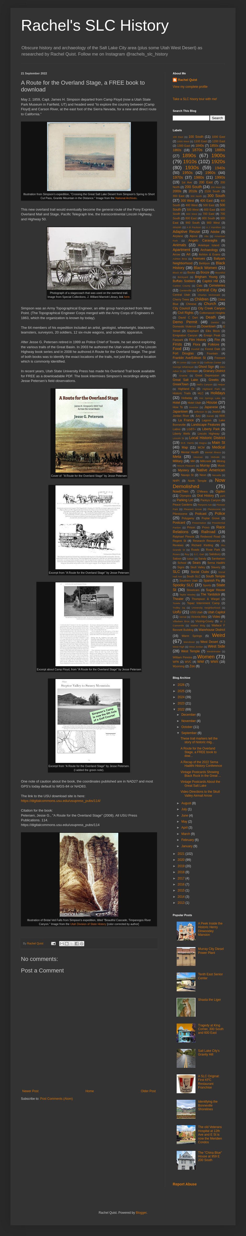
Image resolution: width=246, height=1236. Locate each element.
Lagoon (206, 420)
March (186, 834)
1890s (189, 155)
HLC (201, 393)
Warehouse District (212, 630)
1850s (214, 145)
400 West (192, 205)
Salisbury (215, 554)
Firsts (177, 344)
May (184, 821)
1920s (218, 161)
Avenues (199, 258)
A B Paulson (194, 227)
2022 (182, 709)
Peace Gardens (182, 504)
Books (191, 272)
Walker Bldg (198, 625)
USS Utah (196, 612)
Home (90, 1091)
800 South (208, 218)
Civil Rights (186, 313)
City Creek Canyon (211, 308)
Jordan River (181, 415)
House (211, 402)
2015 (182, 890)
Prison (191, 527)
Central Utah (181, 294)
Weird (218, 635)
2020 (182, 860)
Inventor (193, 407)
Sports (207, 585)
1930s (192, 167)
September (189, 733)
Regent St (179, 540)
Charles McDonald (209, 294)
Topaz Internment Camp (203, 603)
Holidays (218, 393)
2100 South (212, 191)
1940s (220, 168)
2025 (182, 691)
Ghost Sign (206, 367)
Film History (197, 340)
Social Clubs (200, 572)
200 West (216, 187)
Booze (204, 272)
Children (201, 299)
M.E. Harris (187, 442)
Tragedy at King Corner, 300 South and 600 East (210, 1029)
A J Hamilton (213, 227)
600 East (209, 209)
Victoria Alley (199, 616)
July (184, 809)
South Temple (215, 576)
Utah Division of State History (88, 924)
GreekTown (181, 384)
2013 (182, 903)
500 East (208, 205)
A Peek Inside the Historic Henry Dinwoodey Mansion (210, 929)
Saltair (190, 558)
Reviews (178, 545)
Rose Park (213, 549)
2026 (182, 685)
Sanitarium (218, 558)
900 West (213, 222)
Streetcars (193, 590)
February (188, 840)
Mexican (198, 457)
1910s (190, 161)
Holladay (186, 398)
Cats (199, 285)
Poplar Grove (211, 518)
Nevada (216, 475)
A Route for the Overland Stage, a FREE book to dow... (199, 752)
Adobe (215, 232)
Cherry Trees (181, 299)
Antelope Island (208, 245)
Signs (180, 567)
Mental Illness (213, 452)
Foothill (195, 349)
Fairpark (178, 339)
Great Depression (207, 375)
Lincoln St (178, 438)
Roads (195, 549)
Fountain (212, 353)
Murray (205, 465)
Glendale (192, 371)
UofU (177, 612)
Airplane (178, 236)
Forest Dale (212, 349)
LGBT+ (191, 429)
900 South (192, 222)
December (189, 715)
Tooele (176, 603)
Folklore (213, 344)
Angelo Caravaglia (202, 240)
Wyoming (178, 666)
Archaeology (209, 250)
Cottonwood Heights (212, 312)
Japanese (211, 407)
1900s (218, 155)
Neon (202, 475)
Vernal (182, 616)
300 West (187, 201)
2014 (182, 897)
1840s (199, 145)
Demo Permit (185, 322)
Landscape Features (205, 424)
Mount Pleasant (186, 465)
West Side (216, 646)
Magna (202, 442)
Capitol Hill (210, 281)
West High (178, 646)
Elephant (193, 330)
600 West (191, 213)
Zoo (192, 666)
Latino (176, 429)
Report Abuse (185, 1184)
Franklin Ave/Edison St (189, 358)
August (186, 803)
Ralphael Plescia (183, 536)
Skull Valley (197, 567)
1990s (220, 177)
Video (216, 617)
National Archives (126, 198)
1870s (197, 150)
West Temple (190, 651)
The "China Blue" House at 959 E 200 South (210, 1156)
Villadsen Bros (181, 621)
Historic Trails (182, 393)
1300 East (183, 145)
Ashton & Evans (209, 254)
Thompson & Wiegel (206, 598)
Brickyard (183, 277)
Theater (178, 599)
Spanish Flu (211, 580)
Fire (217, 340)
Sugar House (215, 590)
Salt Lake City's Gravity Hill (209, 1052)
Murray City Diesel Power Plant (211, 950)
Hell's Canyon (205, 384)
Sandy (202, 558)
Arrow (176, 254)
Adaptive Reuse (186, 231)
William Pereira (182, 657)
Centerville (185, 290)
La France (186, 420)
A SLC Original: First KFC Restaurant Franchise (209, 1081)
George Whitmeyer (183, 366)
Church (210, 304)
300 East (178, 196)
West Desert (209, 642)
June (185, 815)
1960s (210, 173)
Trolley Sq (179, 607)
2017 (182, 878)
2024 (182, 697)
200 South (193, 187)
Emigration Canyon (185, 335)
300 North (196, 196)
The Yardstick (210, 594)
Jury (197, 415)
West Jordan (196, 646)
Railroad (208, 532)
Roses (176, 554)
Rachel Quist (187, 80)
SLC (176, 572)
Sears (196, 563)
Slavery (215, 567)
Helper (221, 384)
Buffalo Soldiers (184, 281)
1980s (199, 177)
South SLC (194, 576)
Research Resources (206, 540)
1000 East (218, 136)
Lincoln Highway (209, 433)
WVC (188, 661)
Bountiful (220, 272)
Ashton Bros (180, 258)
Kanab (210, 415)
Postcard (179, 522)
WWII (214, 662)
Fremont (220, 357)
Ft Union (181, 362)
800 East (191, 218)
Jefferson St (201, 411)
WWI (200, 662)
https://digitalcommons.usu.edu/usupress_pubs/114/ (60, 801)
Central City (207, 290)
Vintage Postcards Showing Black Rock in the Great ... (201, 774)
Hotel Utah (194, 402)
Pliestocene (180, 513)
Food (177, 349)
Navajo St (187, 475)
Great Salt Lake (185, 380)
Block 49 (177, 272)
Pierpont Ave (205, 504)
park (222, 495)
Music (221, 465)
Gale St (195, 362)
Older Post (148, 1091)
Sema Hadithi (216, 562)
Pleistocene (214, 509)
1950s (187, 173)
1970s (178, 177)
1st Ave (187, 182)
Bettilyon (204, 263)
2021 (182, 854)
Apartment (181, 250)
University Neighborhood (206, 607)
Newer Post (30, 1091)
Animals (179, 245)
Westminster (214, 651)
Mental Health (190, 452)
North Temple (197, 480)
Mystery (183, 470)
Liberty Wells (181, 433)
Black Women (205, 268)
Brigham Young (206, 277)
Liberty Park (211, 429)
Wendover (189, 642)
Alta (206, 236)
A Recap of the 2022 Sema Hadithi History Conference (201, 764)
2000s (177, 191)
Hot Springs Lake (209, 398)
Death (211, 317)
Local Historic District (207, 438)
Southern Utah (189, 580)
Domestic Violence (184, 326)
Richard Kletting (202, 545)
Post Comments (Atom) (56, 1099)
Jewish (216, 411)
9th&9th (177, 227)
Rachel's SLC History (95, 25)
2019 (182, 866)
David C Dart (188, 317)
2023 (182, 703)
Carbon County (182, 285)
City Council (181, 308)
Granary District (214, 371)
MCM (201, 447)
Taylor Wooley (187, 594)
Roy (186, 554)
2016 (182, 884)
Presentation (199, 522)
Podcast (200, 514)
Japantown (180, 411)
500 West (193, 209)
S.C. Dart (199, 554)
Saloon (177, 558)
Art (188, 254)
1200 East (218, 141)
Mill (193, 461)
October (187, 727)
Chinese (191, 303)
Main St (218, 442)
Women (206, 656)
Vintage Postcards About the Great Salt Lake (200, 783)
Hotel (176, 402)
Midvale (215, 457)
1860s (177, 150)
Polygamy (188, 518)
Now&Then (180, 491)
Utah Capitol (216, 612)
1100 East (200, 141)
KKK (222, 415)
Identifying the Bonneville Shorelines (208, 1105)
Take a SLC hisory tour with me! (195, 99)
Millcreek (205, 461)
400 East (206, 201)
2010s (193, 191)
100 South (196, 137)
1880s (220, 150)
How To (178, 407)
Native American (211, 470)
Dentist (215, 322)
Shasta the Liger (209, 1000)
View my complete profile (190, 87)
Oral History (205, 495)
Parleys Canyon (210, 500)
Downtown (208, 326)
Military (178, 461)
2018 (182, 872)
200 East (206, 182)
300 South (216, 196)
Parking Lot (185, 500)
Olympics (185, 495)
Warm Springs (192, 635)
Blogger (141, 1213)
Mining (221, 461)
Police (220, 513)
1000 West (183, 141)
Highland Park (211, 388)
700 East (208, 213)
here (127, 296)
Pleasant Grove (193, 509)
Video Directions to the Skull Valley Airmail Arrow (200, 793)
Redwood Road (210, 536)
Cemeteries (217, 285)
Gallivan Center (212, 362)
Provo (205, 527)
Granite (183, 375)
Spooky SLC (183, 585)
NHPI (176, 480)
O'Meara (202, 491)
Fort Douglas (183, 353)
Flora (196, 344)
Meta (177, 457)
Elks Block (213, 330)
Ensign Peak (212, 335)
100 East (178, 136)
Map (185, 447)
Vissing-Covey (204, 621)
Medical (218, 447)
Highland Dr (186, 388)
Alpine (194, 236)
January (187, 846)
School (182, 562)
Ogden (220, 491)
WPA (176, 661)
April (184, 827)
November (189, 721)
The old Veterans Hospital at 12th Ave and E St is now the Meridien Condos (210, 1134)
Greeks (214, 380)
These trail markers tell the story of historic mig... (199, 740)
